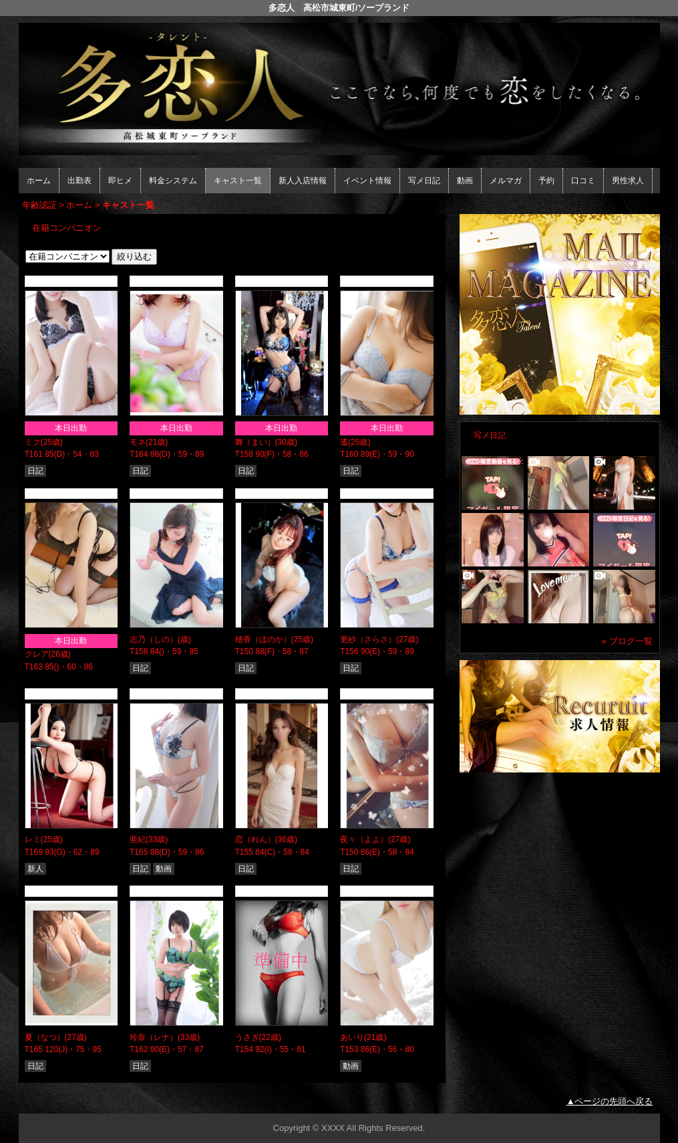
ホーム (39, 180)
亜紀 (138, 839)
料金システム (173, 180)
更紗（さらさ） (368, 639)
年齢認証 (39, 205)
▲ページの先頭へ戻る (609, 1101)
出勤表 (79, 180)
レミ (33, 839)
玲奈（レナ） (154, 1037)
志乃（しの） (154, 639)
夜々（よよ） (364, 839)
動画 (465, 180)
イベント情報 (367, 180)
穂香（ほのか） (263, 639)
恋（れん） (255, 839)
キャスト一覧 (238, 180)
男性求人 (628, 180)
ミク (33, 442)
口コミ (583, 180)
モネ (138, 442)
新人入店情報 (303, 180)
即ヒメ (120, 180)
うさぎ (247, 1037)
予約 (546, 180)
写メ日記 (424, 180)
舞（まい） (255, 442)
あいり (352, 1037)
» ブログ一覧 (627, 641)
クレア (37, 654)
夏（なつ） (45, 1037)
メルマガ (506, 180)
